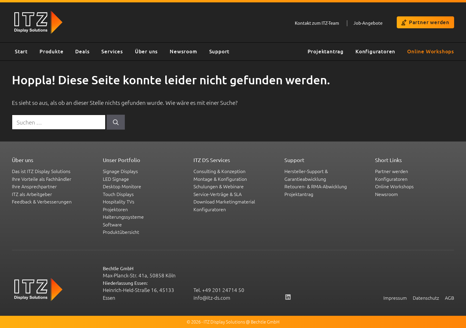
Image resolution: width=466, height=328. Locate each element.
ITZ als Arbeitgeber (32, 194)
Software (112, 224)
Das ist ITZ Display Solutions (41, 171)
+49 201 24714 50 (223, 290)
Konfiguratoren (375, 51)
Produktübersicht (121, 231)
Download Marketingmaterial (224, 201)
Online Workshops (430, 51)
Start (21, 51)
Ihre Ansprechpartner (34, 186)
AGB (449, 297)
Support (219, 51)
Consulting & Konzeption (219, 171)
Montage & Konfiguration (220, 178)
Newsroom (183, 51)
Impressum (395, 297)
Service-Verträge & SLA (217, 194)
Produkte (51, 51)
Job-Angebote (367, 23)
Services (112, 51)
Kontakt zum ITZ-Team (317, 23)
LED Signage (116, 178)
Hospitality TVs (118, 201)
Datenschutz (426, 297)
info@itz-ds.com (211, 297)
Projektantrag (326, 51)
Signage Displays (120, 171)
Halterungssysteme (123, 216)
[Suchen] (116, 122)
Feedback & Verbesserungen (42, 201)
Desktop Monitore (122, 186)
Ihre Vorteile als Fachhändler (41, 178)
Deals (82, 51)
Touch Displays (118, 194)
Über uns (146, 51)
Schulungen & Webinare (218, 186)
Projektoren (115, 209)
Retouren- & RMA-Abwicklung (315, 186)
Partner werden (425, 22)
